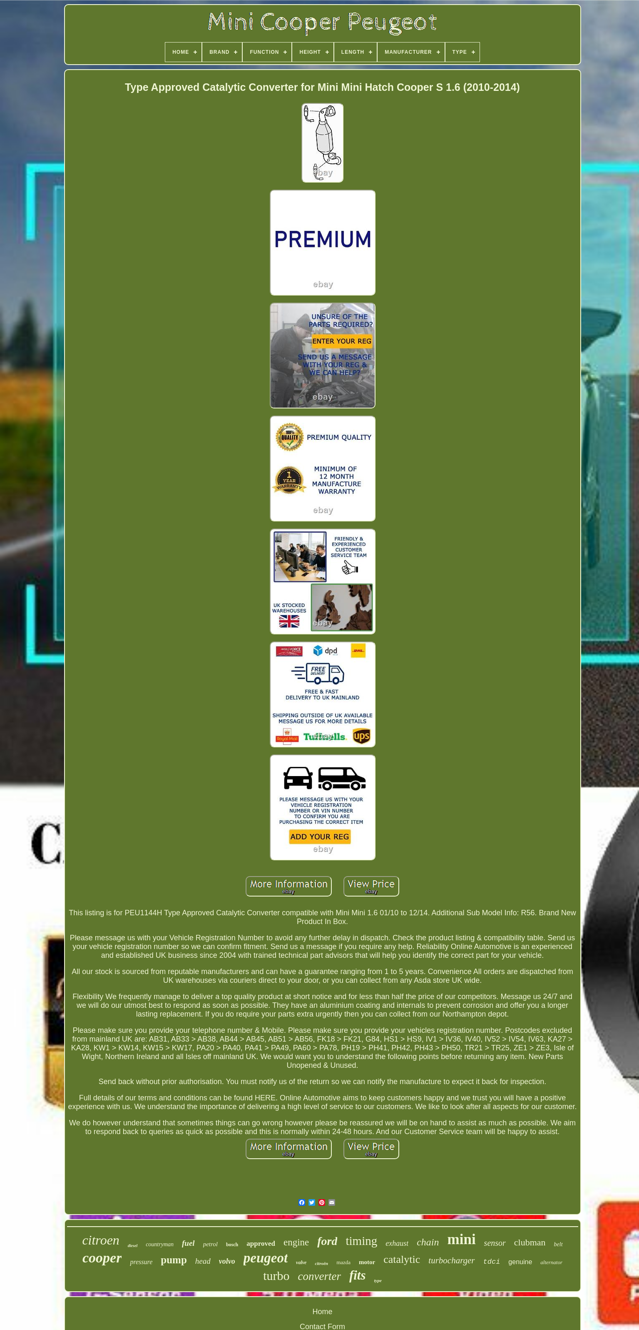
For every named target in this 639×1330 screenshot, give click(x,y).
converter (319, 1276)
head (203, 1261)
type (378, 1280)
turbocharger (451, 1260)
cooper (102, 1257)
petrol (210, 1244)
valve (301, 1262)
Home (322, 1311)
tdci (491, 1262)
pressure (141, 1261)
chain (428, 1242)
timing (361, 1240)
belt (558, 1244)
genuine (520, 1261)
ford (327, 1241)
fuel (188, 1243)
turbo (276, 1275)
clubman (530, 1242)
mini (462, 1239)
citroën (321, 1263)
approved (260, 1243)
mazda (343, 1262)
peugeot (266, 1257)
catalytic (401, 1259)
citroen (100, 1239)
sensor (495, 1242)
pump (174, 1259)
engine (296, 1242)
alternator (551, 1262)
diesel (132, 1245)
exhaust (396, 1243)
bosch (232, 1244)
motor (367, 1262)
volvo (227, 1261)
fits (357, 1275)
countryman (160, 1244)
